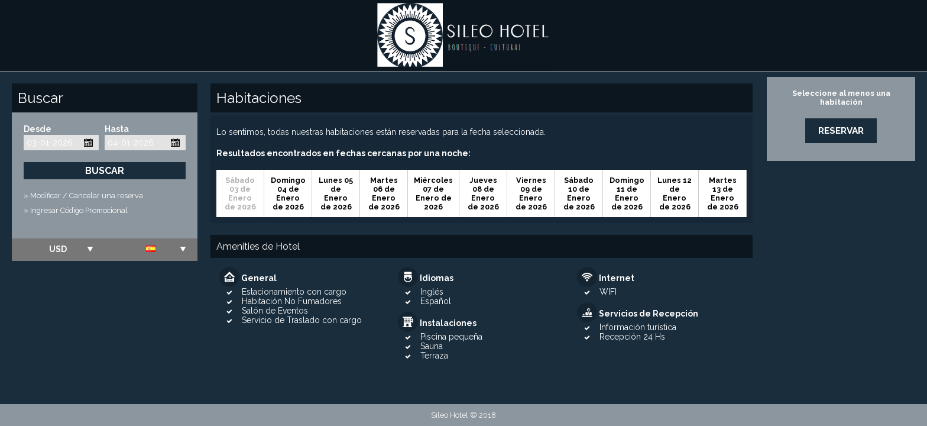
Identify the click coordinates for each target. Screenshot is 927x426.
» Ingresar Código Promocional (76, 210)
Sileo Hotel (463, 35)
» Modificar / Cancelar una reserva (83, 195)
